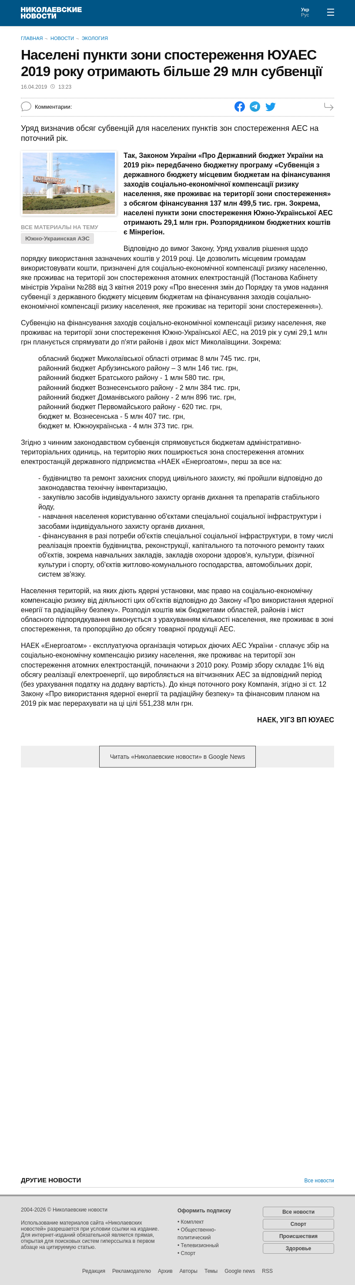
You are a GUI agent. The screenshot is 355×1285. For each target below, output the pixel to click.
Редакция (93, 1271)
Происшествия (298, 1236)
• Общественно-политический (197, 1234)
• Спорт (186, 1253)
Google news (239, 1271)
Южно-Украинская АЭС (57, 238)
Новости (62, 38)
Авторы (189, 1271)
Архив (165, 1271)
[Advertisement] (177, 842)
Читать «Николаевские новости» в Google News (177, 756)
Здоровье (298, 1248)
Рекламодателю (131, 1271)
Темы (211, 1271)
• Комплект (191, 1222)
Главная (32, 38)
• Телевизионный (198, 1245)
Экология (95, 38)
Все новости (319, 1181)
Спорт (298, 1224)
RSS (267, 1271)
